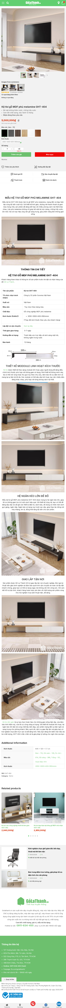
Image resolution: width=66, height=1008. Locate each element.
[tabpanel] (17, 813)
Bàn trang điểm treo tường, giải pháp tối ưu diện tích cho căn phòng (45, 873)
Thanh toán (16, 180)
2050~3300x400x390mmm (45, 766)
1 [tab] (28, 835)
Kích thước (5, 139)
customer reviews (16, 92)
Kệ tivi (5, 370)
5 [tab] (37, 835)
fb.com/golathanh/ (18, 969)
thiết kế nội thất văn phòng (38, 857)
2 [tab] (30, 835)
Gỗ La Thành (9, 282)
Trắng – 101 (55, 757)
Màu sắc (4, 127)
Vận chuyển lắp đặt (49, 174)
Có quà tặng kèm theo (9, 95)
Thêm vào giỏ (16, 154)
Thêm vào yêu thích (10, 167)
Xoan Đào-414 (41, 762)
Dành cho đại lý (49, 180)
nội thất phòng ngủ (35, 881)
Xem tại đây (28, 326)
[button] (8, 979)
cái (19, 149)
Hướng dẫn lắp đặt (42, 167)
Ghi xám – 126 (49, 753)
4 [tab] (35, 835)
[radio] (4, 133)
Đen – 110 (39, 753)
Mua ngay (49, 154)
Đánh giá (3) (16, 174)
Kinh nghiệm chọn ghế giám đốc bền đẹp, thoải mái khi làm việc (44, 850)
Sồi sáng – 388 (44, 757)
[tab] (7, 3)
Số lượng (4, 146)
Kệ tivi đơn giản (8, 722)
